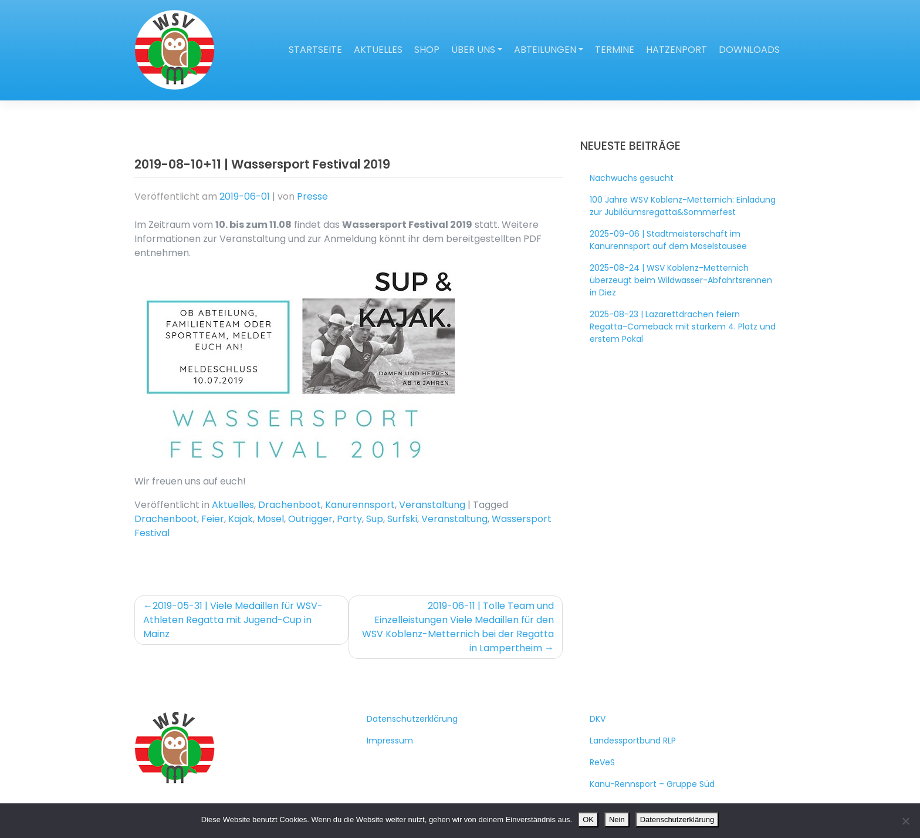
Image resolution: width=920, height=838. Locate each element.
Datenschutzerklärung (412, 719)
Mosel (270, 519)
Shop (426, 49)
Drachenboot (289, 504)
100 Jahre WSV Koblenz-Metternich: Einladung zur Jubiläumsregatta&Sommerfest (683, 206)
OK (588, 819)
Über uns (473, 49)
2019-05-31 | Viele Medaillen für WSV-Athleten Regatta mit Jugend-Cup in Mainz (233, 620)
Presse (312, 196)
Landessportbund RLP (633, 740)
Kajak (240, 519)
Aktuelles (378, 49)
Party (349, 519)
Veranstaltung (432, 504)
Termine (614, 49)
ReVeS (602, 762)
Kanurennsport (360, 504)
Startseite (315, 49)
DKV (598, 719)
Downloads (749, 49)
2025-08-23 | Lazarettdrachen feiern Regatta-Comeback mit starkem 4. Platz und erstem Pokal (683, 326)
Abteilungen (545, 49)
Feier (212, 519)
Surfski (402, 519)
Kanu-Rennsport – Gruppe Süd (652, 784)
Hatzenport (676, 49)
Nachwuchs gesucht (632, 178)
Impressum (390, 740)
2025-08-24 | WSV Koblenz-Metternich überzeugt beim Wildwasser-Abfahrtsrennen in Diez (681, 280)
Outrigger (310, 519)
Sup (374, 519)
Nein (617, 819)
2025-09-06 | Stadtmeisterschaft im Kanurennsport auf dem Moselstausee (668, 240)
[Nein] (905, 821)
